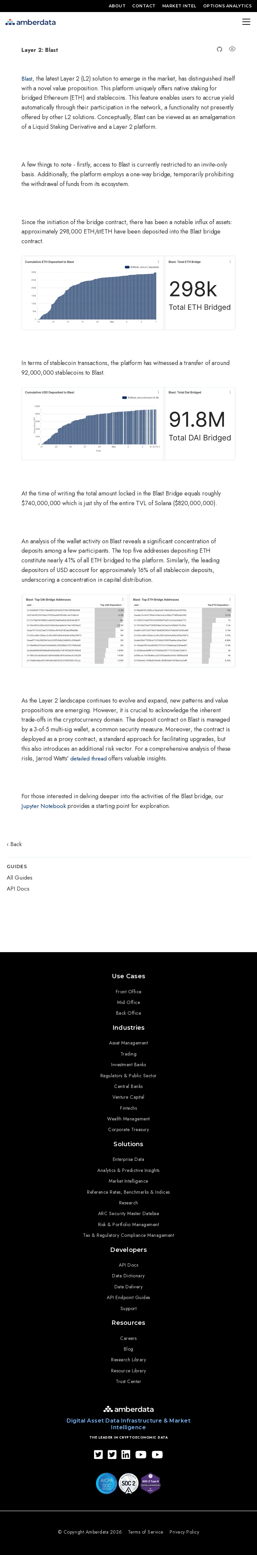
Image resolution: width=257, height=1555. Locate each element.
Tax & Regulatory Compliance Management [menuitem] (128, 1232)
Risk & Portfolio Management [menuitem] (128, 1222)
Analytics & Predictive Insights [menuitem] (128, 1168)
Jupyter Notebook (44, 806)
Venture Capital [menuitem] (128, 1095)
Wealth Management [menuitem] (128, 1117)
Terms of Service (146, 1528)
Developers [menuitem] (128, 1247)
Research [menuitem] (128, 1200)
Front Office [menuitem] (129, 990)
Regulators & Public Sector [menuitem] (128, 1074)
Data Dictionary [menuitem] (128, 1272)
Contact (144, 5)
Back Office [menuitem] (128, 1012)
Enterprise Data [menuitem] (129, 1157)
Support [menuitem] (128, 1305)
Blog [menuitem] (129, 1345)
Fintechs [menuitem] (128, 1106)
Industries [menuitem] (128, 1026)
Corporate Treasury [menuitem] (128, 1128)
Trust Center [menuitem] (128, 1377)
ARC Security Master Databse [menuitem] (128, 1211)
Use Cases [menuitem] (128, 975)
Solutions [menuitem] (128, 1142)
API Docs (18, 889)
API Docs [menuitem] (128, 1262)
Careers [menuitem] (128, 1334)
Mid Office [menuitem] (128, 1001)
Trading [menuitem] (128, 1052)
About (117, 5)
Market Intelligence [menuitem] (128, 1178)
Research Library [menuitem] (128, 1356)
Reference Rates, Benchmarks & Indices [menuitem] (128, 1189)
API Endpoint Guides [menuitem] (128, 1294)
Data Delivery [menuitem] (128, 1283)
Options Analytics (227, 5)
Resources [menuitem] (128, 1319)
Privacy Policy (185, 1528)
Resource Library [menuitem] (128, 1366)
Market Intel (179, 5)
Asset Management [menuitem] (128, 1041)
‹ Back (14, 844)
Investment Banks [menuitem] (128, 1063)
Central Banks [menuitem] (128, 1084)
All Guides (19, 878)
